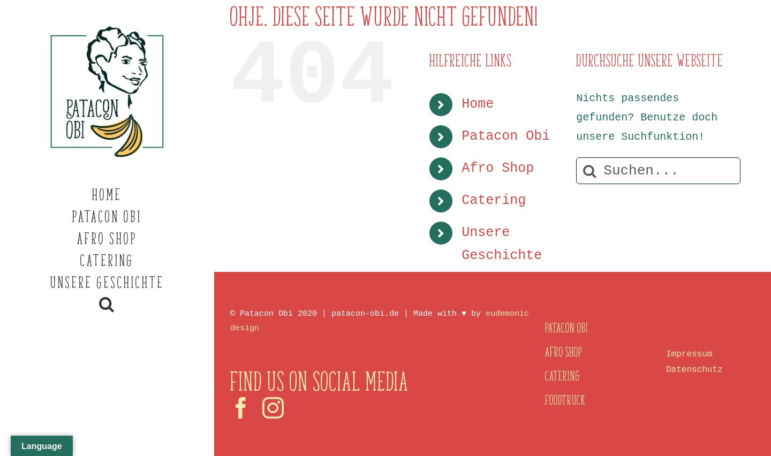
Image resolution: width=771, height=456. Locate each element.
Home (478, 104)
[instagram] (273, 408)
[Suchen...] (658, 170)
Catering (494, 200)
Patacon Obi (506, 136)
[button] (107, 304)
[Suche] (589, 170)
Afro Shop (498, 168)
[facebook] (241, 408)
